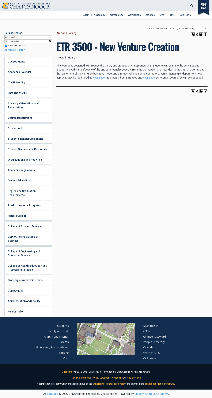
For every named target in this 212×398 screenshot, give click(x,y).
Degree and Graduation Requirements (22, 193)
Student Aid (15, 128)
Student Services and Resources (27, 149)
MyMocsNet (150, 325)
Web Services (133, 377)
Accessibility (118, 377)
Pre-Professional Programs (24, 205)
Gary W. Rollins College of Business (23, 238)
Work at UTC (151, 353)
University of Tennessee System (109, 383)
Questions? (68, 371)
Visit (66, 358)
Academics (100, 15)
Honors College (17, 215)
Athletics (150, 15)
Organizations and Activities (25, 159)
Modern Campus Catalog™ (151, 393)
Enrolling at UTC (17, 92)
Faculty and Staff (58, 331)
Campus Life (117, 15)
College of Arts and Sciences (25, 226)
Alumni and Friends (56, 336)
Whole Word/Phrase (16, 46)
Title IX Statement (80, 377)
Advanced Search (14, 49)
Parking (64, 353)
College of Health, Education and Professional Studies (27, 267)
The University (16, 82)
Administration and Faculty (24, 301)
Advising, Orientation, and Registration (23, 105)
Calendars (149, 347)
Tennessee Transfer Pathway (160, 383)
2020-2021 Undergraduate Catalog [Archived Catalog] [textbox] (171, 28)
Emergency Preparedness (52, 347)
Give (161, 15)
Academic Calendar (19, 71)
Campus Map (15, 290)
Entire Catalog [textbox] (11, 37)
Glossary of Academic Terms (25, 280)
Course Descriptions (20, 117)
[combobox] (177, 28)
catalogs (52, 393)
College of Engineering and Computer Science (24, 253)
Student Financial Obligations (25, 138)
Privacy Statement (100, 377)
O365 (146, 331)
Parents (64, 342)
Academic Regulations (21, 170)
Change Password (154, 336)
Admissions (134, 15)
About (86, 15)
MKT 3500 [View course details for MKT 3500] (99, 77)
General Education (19, 180)
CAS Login (149, 358)
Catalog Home (16, 61)
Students (63, 325)
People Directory (154, 342)
